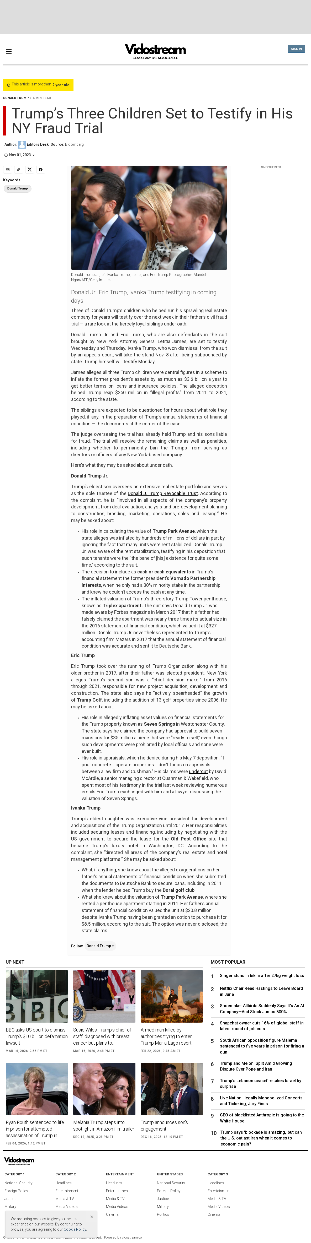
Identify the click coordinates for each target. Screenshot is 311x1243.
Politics (163, 1214)
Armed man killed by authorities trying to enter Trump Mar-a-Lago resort (166, 1036)
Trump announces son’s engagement (164, 1126)
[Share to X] (29, 169)
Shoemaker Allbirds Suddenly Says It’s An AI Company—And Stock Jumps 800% (262, 1008)
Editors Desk (38, 144)
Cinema (112, 1214)
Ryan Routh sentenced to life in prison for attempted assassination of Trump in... (35, 1129)
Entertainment (66, 1191)
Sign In (296, 49)
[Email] (7, 169)
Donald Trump (100, 946)
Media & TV (64, 1199)
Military (10, 1206)
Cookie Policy (75, 1229)
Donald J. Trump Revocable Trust (163, 493)
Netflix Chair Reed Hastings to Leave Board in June (261, 991)
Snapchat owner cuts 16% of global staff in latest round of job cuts (262, 1026)
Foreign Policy (16, 1191)
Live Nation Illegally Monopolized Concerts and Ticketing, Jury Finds (261, 1100)
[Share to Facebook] (40, 169)
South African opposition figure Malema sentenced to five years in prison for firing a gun (262, 1046)
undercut (198, 771)
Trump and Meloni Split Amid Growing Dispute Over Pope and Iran (256, 1066)
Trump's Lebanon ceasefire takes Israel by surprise (260, 1083)
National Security (18, 1183)
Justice (10, 1199)
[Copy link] (18, 169)
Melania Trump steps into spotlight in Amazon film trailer (103, 1126)
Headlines (63, 1183)
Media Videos (66, 1206)
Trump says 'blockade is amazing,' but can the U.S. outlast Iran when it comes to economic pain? (261, 1138)
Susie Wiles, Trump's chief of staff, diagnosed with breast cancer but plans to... (102, 1036)
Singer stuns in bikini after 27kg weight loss (262, 975)
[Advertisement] (155, 17)
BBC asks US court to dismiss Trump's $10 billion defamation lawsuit (37, 1036)
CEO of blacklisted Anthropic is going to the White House (262, 1117)
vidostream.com (133, 1237)
